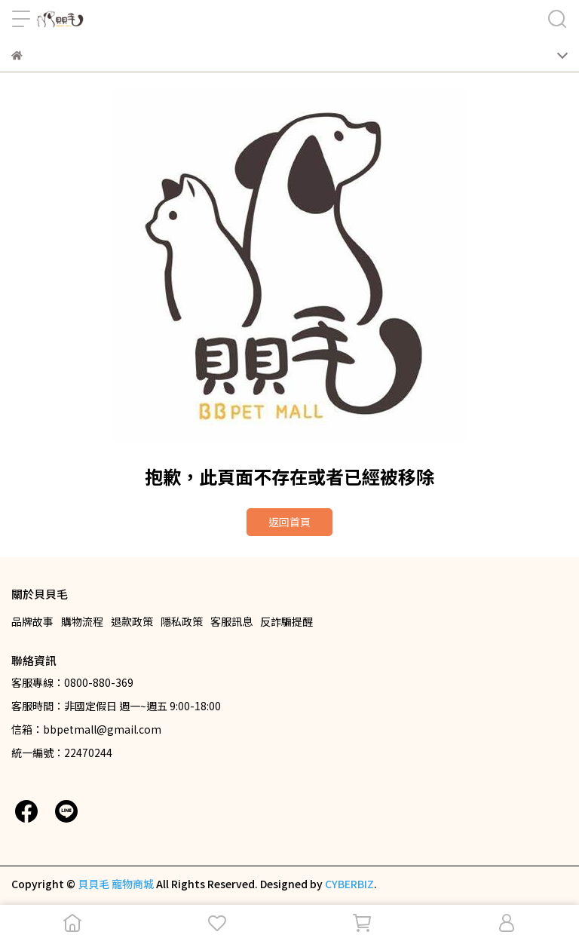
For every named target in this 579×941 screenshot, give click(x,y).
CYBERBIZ (349, 883)
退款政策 (132, 621)
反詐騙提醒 (286, 621)
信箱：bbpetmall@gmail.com (86, 729)
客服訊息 (231, 621)
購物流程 (82, 621)
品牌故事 (32, 621)
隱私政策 (182, 621)
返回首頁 (289, 521)
